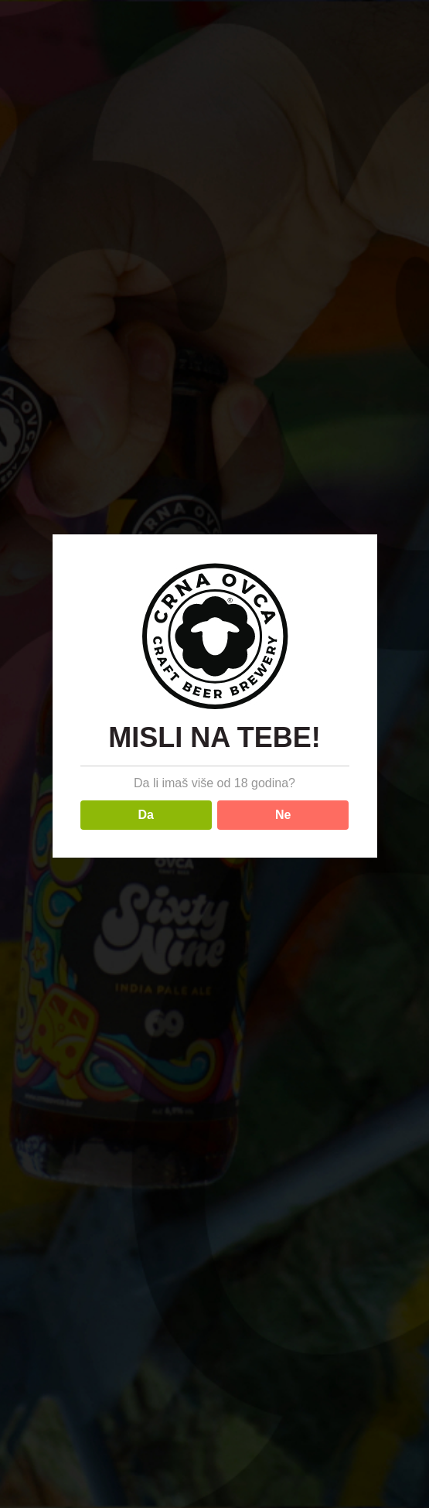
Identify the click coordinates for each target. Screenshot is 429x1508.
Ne (283, 814)
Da (146, 814)
